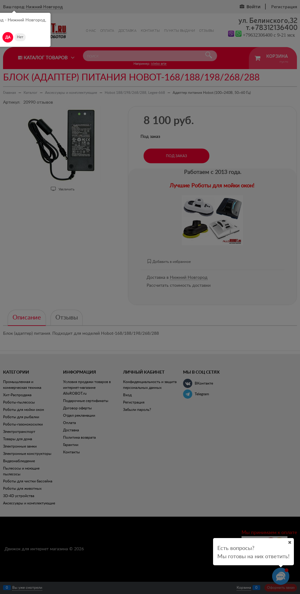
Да (7, 37)
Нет (20, 37)
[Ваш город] (290, 542)
